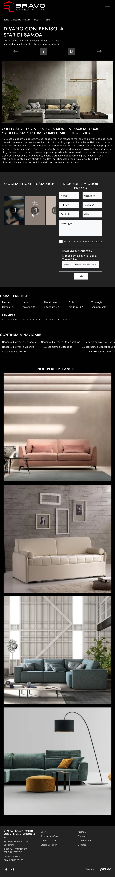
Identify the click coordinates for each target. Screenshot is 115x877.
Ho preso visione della (83, 241)
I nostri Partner (85, 840)
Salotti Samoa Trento (14, 351)
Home (6, 20)
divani (29, 306)
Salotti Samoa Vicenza (102, 351)
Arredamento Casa (20, 20)
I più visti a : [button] (9, 314)
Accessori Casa (48, 840)
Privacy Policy (95, 241)
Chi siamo (82, 836)
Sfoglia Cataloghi (49, 844)
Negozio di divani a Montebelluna (60, 341)
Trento (49, 319)
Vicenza (64, 319)
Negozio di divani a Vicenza (18, 346)
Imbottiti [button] (28, 302)
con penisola (100, 306)
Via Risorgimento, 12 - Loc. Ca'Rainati (16, 843)
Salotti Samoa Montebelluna (98, 346)
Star (48, 20)
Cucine (44, 831)
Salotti (37, 20)
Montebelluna (30, 319)
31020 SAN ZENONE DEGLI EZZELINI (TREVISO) (16, 851)
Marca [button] (6, 302)
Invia (81, 276)
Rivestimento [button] (51, 302)
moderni (76, 306)
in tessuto (51, 306)
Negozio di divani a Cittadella (19, 341)
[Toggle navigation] (107, 6)
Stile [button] (72, 302)
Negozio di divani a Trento (100, 341)
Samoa (8, 306)
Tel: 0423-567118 (12, 856)
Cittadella (9, 319)
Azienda (82, 831)
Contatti (82, 844)
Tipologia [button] (97, 302)
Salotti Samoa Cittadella (58, 346)
